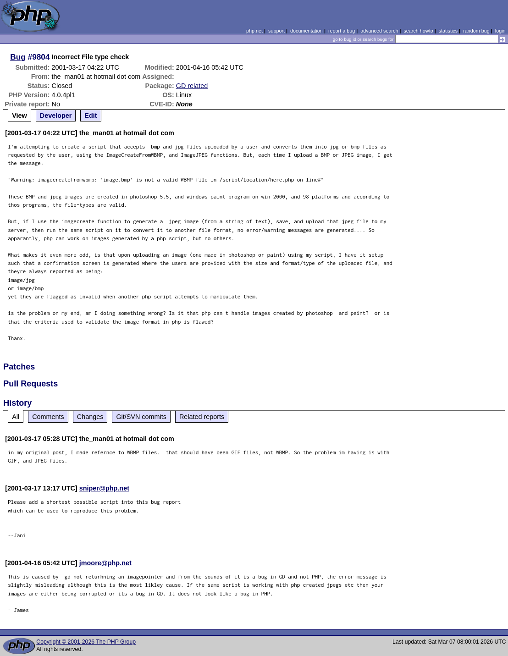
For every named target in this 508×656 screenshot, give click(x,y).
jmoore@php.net (105, 563)
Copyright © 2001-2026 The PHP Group (86, 642)
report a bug (341, 30)
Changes (90, 416)
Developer (56, 115)
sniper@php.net (104, 488)
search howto (418, 30)
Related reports (201, 416)
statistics (448, 30)
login (500, 30)
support (276, 30)
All (15, 416)
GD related (192, 85)
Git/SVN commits (141, 416)
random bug (476, 30)
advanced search (379, 30)
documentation (306, 30)
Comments (48, 416)
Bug (18, 56)
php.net (254, 30)
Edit (90, 115)
